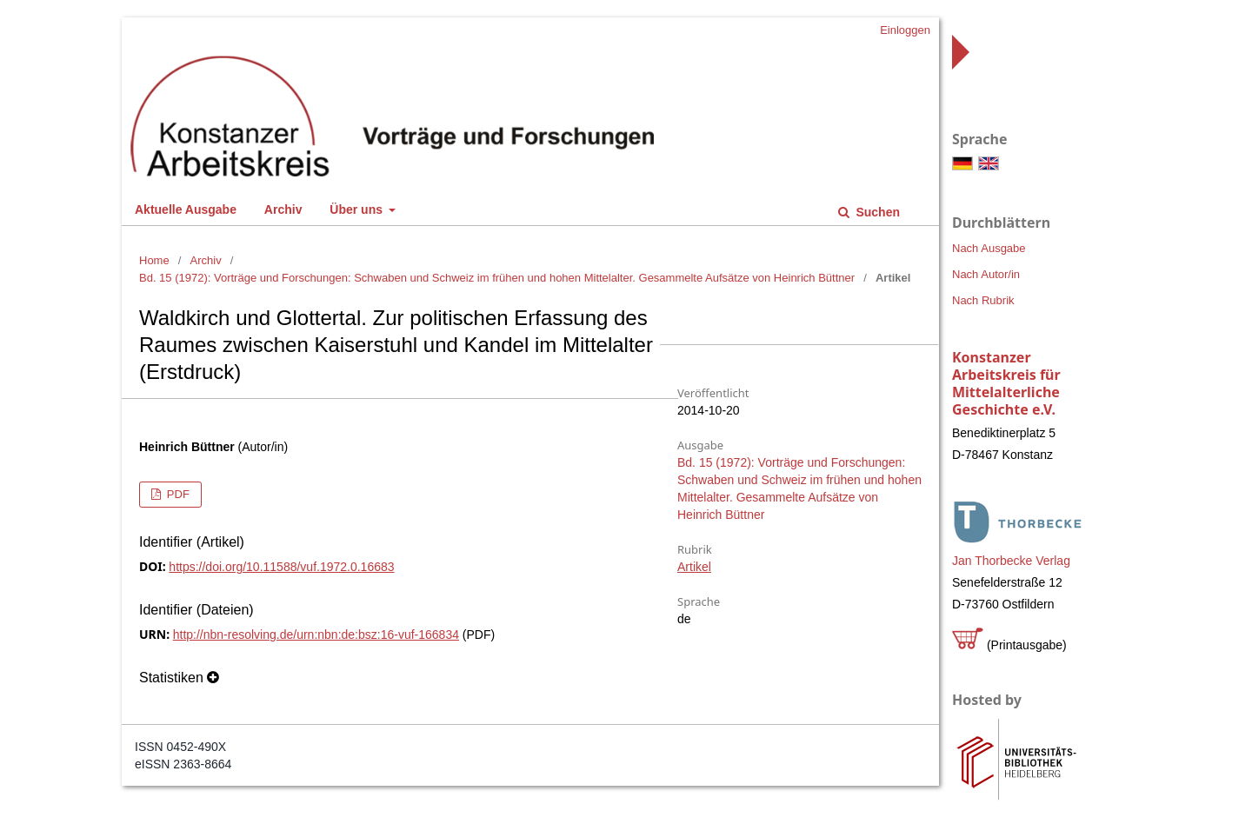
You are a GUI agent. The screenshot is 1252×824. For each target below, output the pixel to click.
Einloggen (905, 30)
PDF (176, 494)
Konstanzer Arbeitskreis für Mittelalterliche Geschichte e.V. (1006, 383)
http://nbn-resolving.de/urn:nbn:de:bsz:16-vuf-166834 (316, 634)
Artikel (694, 567)
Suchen (876, 212)
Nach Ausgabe (989, 248)
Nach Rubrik (983, 300)
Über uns (358, 209)
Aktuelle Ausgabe (185, 209)
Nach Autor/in (986, 274)
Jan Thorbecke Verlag (1011, 561)
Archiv (283, 209)
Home (154, 260)
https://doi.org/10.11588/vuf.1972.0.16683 (281, 567)
